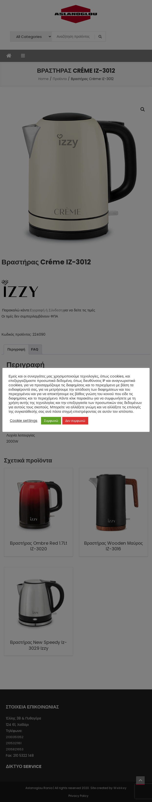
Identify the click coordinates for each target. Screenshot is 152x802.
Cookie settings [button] (23, 420)
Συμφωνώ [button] (51, 420)
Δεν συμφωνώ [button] (75, 420)
